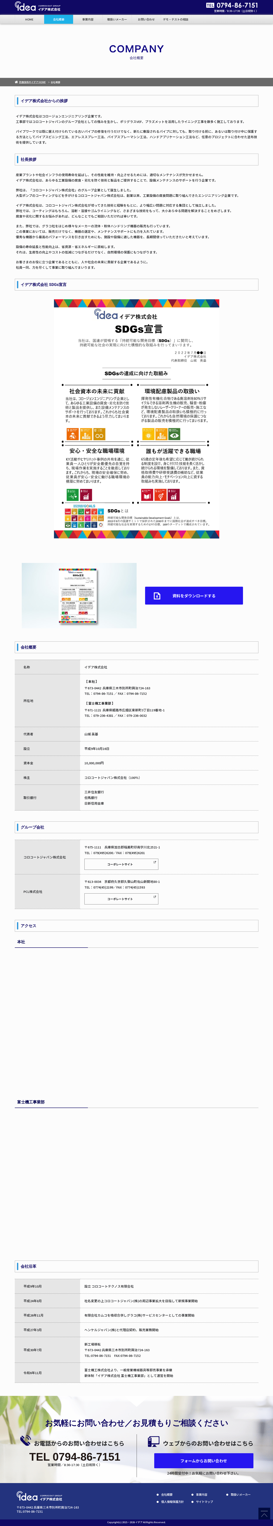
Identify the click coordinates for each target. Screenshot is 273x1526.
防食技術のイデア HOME (30, 82)
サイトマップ (204, 1501)
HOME (29, 19)
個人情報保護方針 (172, 1501)
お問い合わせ (146, 19)
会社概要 (58, 19)
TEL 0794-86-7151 (75, 1457)
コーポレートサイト (120, 864)
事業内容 (88, 19)
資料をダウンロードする (194, 595)
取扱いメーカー (117, 19)
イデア (138, 1522)
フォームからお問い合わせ (203, 1460)
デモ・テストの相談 (175, 19)
